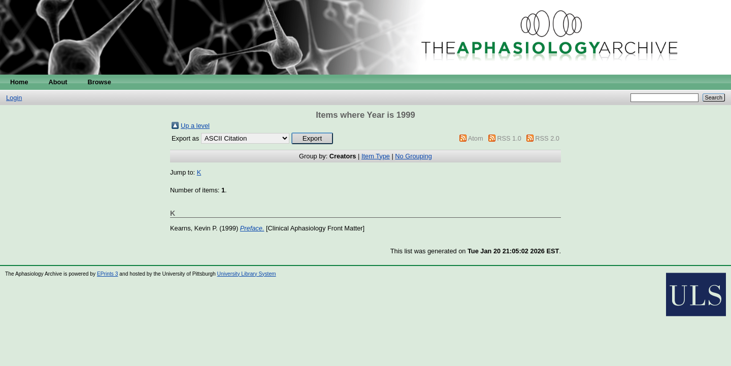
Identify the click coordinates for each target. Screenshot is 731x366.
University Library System (246, 274)
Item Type (375, 156)
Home (19, 82)
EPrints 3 (107, 274)
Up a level (195, 125)
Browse (99, 82)
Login (14, 98)
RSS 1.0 (509, 138)
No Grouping (413, 156)
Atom (475, 138)
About (58, 82)
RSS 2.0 (547, 138)
